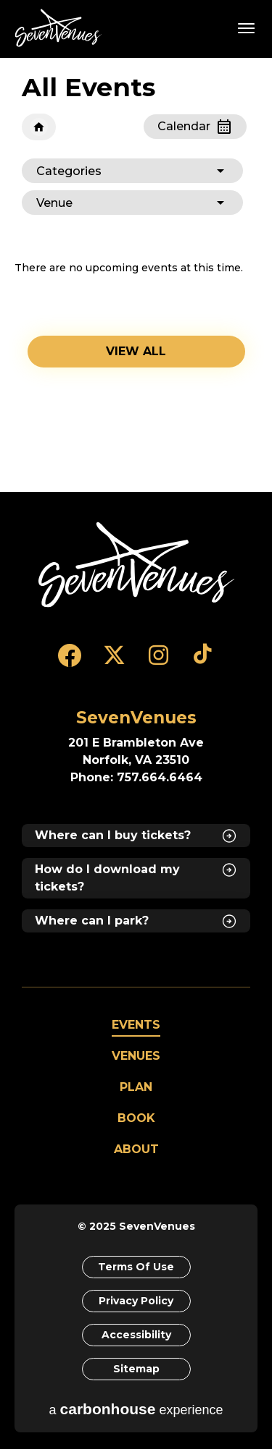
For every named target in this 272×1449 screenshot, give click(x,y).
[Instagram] (158, 662)
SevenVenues (61, 28)
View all (136, 351)
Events (136, 1025)
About (136, 1149)
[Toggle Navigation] (246, 27)
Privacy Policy (136, 1300)
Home (39, 127)
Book (136, 1118)
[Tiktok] (203, 662)
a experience (136, 1409)
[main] (136, 275)
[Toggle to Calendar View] (195, 126)
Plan (136, 1087)
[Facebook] (70, 662)
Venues (136, 1056)
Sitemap (136, 1368)
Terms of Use (136, 1266)
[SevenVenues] (136, 564)
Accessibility (136, 1334)
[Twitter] (114, 662)
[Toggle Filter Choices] (132, 170)
